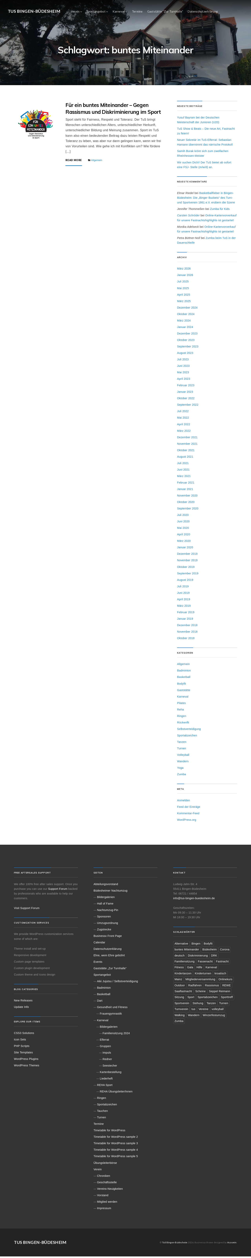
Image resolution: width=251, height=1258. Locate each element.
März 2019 (184, 607)
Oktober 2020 (186, 503)
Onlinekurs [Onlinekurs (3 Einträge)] (225, 981)
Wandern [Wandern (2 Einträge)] (194, 1016)
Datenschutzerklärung (202, 11)
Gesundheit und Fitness (112, 1008)
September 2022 (187, 406)
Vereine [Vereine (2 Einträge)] (203, 1010)
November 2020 (187, 497)
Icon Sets (20, 1041)
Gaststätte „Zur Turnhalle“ (110, 969)
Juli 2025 (183, 283)
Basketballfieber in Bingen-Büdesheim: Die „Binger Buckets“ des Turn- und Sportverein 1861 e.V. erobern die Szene (206, 199)
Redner (107, 1060)
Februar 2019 (185, 613)
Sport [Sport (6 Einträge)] (190, 998)
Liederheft (106, 1080)
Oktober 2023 (186, 341)
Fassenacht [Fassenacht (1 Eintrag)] (205, 963)
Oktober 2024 (186, 315)
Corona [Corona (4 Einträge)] (224, 951)
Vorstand (102, 1196)
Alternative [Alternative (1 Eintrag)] (181, 945)
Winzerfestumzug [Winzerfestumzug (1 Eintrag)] (214, 1016)
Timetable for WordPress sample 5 (116, 1158)
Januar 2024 (185, 328)
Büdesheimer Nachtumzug (110, 892)
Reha (180, 711)
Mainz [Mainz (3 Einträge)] (178, 981)
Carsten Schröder (188, 217)
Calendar (99, 944)
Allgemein (96, 162)
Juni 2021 (183, 471)
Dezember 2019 (187, 555)
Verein (75, 11)
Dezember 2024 (187, 309)
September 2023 (187, 348)
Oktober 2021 (186, 451)
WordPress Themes (26, 1067)
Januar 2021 (185, 490)
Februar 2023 (185, 386)
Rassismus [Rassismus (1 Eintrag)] (212, 986)
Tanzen (181, 743)
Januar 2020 (185, 549)
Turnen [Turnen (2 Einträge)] (223, 1004)
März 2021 (184, 477)
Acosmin (232, 1244)
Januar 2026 (185, 276)
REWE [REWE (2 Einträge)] (226, 986)
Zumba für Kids (220, 210)
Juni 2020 (183, 523)
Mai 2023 (183, 373)
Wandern (183, 762)
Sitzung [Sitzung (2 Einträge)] (179, 998)
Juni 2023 (183, 367)
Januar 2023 (185, 393)
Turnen (181, 750)
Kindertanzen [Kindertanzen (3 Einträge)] (183, 975)
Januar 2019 (185, 620)
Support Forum (57, 890)
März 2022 (184, 432)
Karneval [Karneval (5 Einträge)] (211, 969)
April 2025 (183, 296)
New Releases (23, 1002)
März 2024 (184, 322)
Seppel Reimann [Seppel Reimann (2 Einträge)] (219, 993)
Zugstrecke (104, 931)
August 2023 (185, 354)
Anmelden (183, 801)
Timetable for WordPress (109, 1132)
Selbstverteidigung (189, 730)
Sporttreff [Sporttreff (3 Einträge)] (227, 998)
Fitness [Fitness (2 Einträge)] (179, 969)
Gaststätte (183, 691)
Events (98, 963)
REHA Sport (105, 1086)
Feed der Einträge (188, 808)
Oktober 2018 (186, 639)
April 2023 (183, 380)
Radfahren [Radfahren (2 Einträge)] (195, 986)
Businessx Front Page (108, 937)
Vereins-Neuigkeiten (110, 1190)
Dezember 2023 (187, 335)
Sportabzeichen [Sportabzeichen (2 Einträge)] (208, 998)
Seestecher (110, 1067)
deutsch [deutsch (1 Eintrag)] (180, 957)
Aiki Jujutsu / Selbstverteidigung (117, 982)
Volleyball (183, 756)
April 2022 (183, 425)
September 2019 (187, 575)
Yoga (180, 769)
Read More (73, 162)
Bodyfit (181, 685)
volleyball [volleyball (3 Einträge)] (218, 1010)
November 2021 (187, 445)
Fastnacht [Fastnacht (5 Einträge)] (222, 963)
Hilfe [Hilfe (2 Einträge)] (199, 969)
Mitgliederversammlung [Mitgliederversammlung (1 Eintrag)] (200, 981)
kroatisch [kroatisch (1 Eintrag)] (220, 975)
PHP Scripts (21, 1047)
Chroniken (103, 1177)
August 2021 (185, 458)
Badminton (184, 672)
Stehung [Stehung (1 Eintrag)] (198, 1004)
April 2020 (183, 536)
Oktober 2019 (186, 568)
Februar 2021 (185, 484)
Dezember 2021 (187, 438)
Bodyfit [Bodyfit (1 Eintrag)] (208, 945)
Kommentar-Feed (188, 814)
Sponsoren (104, 918)
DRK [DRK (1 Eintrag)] (214, 957)
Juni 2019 (183, 594)
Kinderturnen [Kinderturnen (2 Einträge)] (203, 975)
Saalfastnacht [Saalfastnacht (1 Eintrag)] (183, 993)
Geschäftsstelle (107, 1183)
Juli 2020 (183, 516)
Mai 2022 (183, 419)
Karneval (119, 11)
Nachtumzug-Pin (107, 911)
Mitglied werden (107, 1203)
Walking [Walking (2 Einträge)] (180, 1016)
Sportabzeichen (187, 737)
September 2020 (187, 510)
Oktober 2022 (186, 400)
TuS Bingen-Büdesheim (34, 11)
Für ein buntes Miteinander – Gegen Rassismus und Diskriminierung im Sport (113, 110)
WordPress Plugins (26, 1060)
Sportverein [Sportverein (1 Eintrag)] (182, 1004)
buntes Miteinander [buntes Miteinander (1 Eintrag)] (187, 951)
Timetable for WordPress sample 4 (116, 1151)
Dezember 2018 (187, 626)
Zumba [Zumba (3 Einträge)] (179, 1022)
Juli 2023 (183, 361)
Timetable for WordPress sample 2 (116, 1138)
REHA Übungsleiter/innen (116, 1093)
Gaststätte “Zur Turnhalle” (165, 11)
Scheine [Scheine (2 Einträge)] (200, 993)
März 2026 (184, 270)
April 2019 (183, 600)
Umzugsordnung (107, 924)
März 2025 (184, 302)
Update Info (21, 1008)
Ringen (181, 717)
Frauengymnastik (111, 1015)
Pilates (181, 704)
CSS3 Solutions (24, 1034)
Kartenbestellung (111, 1073)
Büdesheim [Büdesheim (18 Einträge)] (209, 951)
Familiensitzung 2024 (116, 1034)
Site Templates (23, 1054)
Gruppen (105, 1047)
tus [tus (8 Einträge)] (194, 1010)
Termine (137, 11)
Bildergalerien (106, 898)
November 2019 (187, 562)
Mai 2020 (183, 529)
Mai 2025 (183, 289)
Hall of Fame (105, 905)
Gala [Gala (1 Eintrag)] (190, 969)
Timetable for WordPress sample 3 (116, 1145)
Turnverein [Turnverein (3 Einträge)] (181, 1010)
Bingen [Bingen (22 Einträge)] (196, 945)
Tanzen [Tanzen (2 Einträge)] (211, 1004)
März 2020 (184, 542)
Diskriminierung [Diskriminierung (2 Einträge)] (198, 957)
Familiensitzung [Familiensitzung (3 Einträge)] (185, 963)
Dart (100, 1002)
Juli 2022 (183, 412)
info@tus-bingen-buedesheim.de (194, 899)
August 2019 (185, 581)
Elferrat (104, 1041)
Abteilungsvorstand (106, 885)
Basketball (183, 678)
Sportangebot (96, 11)
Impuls (107, 1054)
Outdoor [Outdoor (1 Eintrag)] (180, 986)
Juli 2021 (183, 464)
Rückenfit (183, 724)
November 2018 (187, 633)
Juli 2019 (183, 587)
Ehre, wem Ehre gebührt (109, 956)
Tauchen (102, 1112)
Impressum (104, 1209)
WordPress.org (186, 821)
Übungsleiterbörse (105, 1164)
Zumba (181, 775)
